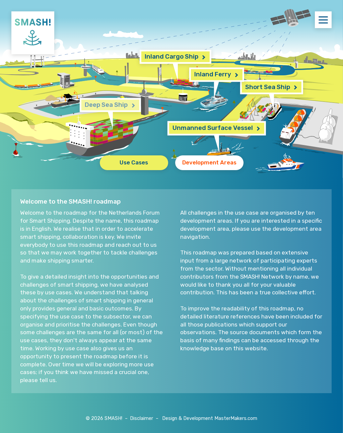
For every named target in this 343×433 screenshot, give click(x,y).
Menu (325, 19)
